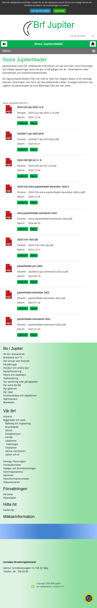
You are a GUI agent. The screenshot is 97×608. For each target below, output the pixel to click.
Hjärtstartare (10, 399)
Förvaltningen (15, 488)
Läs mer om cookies (40, 11)
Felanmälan (9, 497)
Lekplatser (11, 440)
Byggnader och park (14, 420)
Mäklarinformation (19, 516)
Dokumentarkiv (11, 482)
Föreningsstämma (13, 472)
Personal (8, 494)
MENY (6, 51)
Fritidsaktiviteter (12, 465)
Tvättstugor (11, 444)
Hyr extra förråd (12, 385)
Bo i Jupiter (13, 348)
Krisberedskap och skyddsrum (20, 395)
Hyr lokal (8, 392)
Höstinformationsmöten (16, 478)
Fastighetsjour (13, 434)
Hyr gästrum (10, 388)
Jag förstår (59, 11)
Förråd (8, 437)
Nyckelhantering (12, 371)
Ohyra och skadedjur (14, 374)
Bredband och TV (12, 357)
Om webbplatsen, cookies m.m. (50, 586)
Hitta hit (10, 504)
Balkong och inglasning (18, 423)
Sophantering (10, 378)
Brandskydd (11, 427)
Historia (7, 416)
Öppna (34, 123)
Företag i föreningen (14, 461)
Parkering (8, 510)
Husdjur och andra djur (16, 368)
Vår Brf (9, 411)
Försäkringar (10, 364)
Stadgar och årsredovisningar (19, 468)
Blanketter (9, 402)
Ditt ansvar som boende (16, 361)
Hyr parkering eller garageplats (20, 381)
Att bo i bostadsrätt (13, 354)
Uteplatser (11, 447)
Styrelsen (8, 475)
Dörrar (8, 430)
